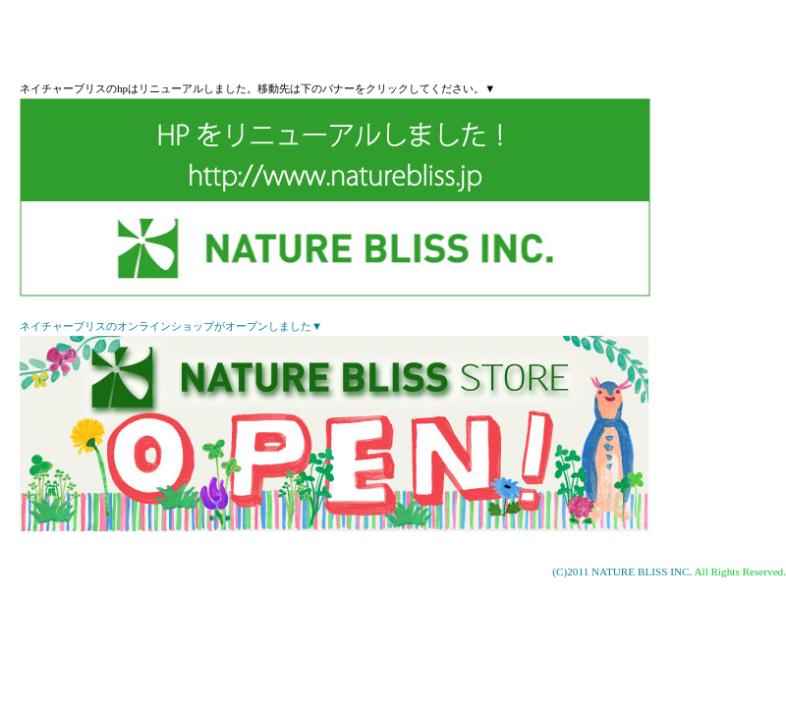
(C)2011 (571, 571)
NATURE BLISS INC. (641, 571)
